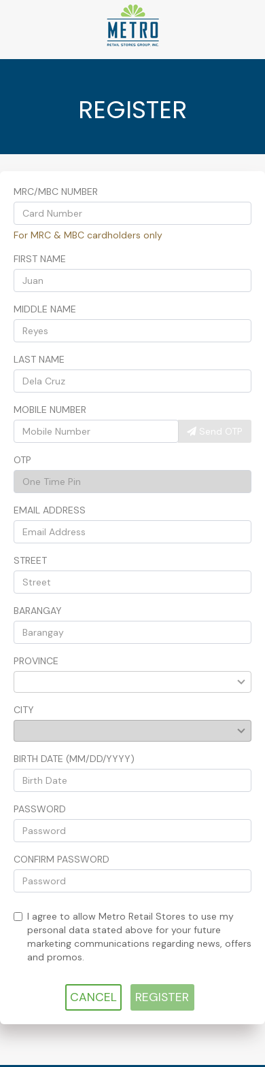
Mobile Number (50, 409)
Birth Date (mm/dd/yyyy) (74, 759)
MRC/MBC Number (56, 191)
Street (30, 560)
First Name (40, 259)
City (24, 710)
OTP (22, 460)
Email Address (50, 510)
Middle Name (45, 309)
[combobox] (125, 681)
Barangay (38, 610)
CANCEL (93, 997)
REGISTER (162, 997)
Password (40, 809)
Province (36, 661)
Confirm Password (61, 859)
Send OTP (215, 431)
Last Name (39, 359)
